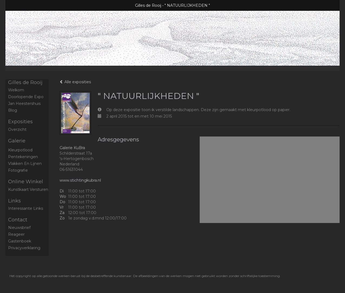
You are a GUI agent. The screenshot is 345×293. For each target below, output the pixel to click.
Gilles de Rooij (148, 5)
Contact (17, 220)
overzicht (17, 129)
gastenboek (19, 241)
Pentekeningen (23, 156)
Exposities (20, 122)
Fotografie (18, 170)
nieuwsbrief (19, 227)
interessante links (25, 208)
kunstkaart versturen (28, 189)
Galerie (16, 141)
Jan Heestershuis (24, 103)
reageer (16, 234)
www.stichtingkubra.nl (80, 180)
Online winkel (25, 182)
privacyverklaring (24, 247)
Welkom (16, 90)
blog (12, 110)
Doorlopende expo (26, 96)
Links (14, 201)
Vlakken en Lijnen (25, 163)
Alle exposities (75, 81)
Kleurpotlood (20, 150)
